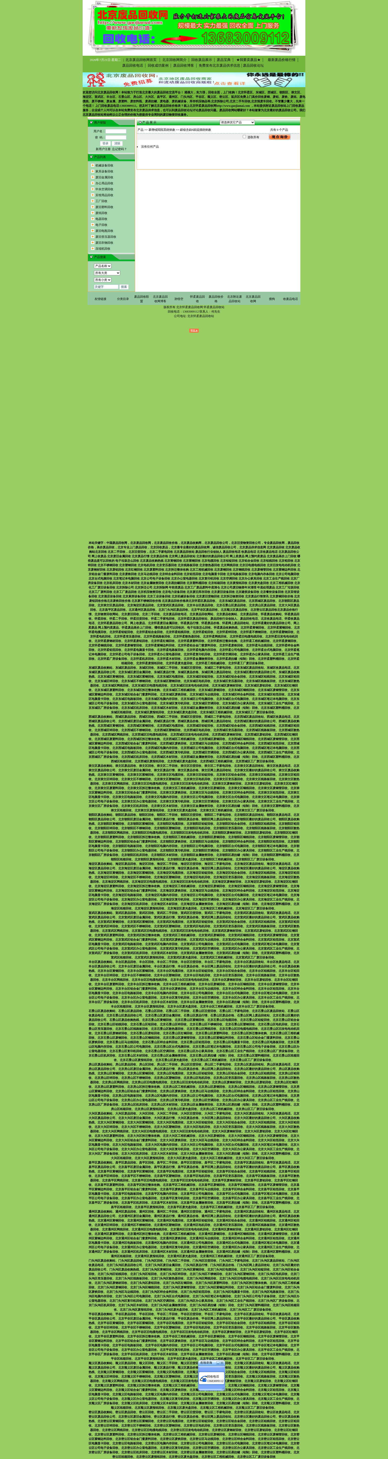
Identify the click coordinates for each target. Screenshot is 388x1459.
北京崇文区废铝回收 (257, 783)
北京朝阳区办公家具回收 (238, 850)
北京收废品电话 (271, 618)
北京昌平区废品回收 (112, 609)
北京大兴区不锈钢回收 (136, 1127)
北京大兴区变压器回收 (228, 1127)
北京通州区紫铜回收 (140, 1220)
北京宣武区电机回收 (197, 926)
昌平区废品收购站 (100, 1162)
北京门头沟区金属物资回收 (169, 1305)
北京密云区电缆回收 (170, 1421)
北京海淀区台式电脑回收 (232, 895)
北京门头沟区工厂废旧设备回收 (250, 1309)
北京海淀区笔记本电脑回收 (270, 895)
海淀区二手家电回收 (217, 864)
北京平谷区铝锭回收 (200, 1323)
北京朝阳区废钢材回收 (227, 832)
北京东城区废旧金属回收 (134, 672)
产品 (141, 130)
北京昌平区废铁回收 (173, 1189)
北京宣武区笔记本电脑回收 (270, 944)
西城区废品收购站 (100, 716)
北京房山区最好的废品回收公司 (255, 1069)
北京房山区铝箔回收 (271, 1091)
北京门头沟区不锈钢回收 (206, 1274)
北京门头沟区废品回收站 (268, 1260)
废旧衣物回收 (104, 242)
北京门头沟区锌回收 (173, 1274)
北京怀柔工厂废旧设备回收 (246, 663)
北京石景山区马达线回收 (122, 1042)
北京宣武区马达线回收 (204, 939)
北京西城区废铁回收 (173, 743)
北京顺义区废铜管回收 (273, 1385)
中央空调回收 (104, 189)
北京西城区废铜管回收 (273, 739)
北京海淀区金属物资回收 (197, 904)
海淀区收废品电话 (279, 864)
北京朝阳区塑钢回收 (167, 828)
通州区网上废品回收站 (216, 1216)
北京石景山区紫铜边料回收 (216, 1037)
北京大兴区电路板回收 (127, 1144)
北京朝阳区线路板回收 (261, 828)
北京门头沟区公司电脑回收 (133, 1296)
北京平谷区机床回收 (134, 1354)
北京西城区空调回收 (206, 752)
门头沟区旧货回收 (204, 1260)
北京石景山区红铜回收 (178, 1033)
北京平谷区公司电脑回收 (197, 1345)
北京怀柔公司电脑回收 (234, 650)
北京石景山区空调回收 (160, 1051)
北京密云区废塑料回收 (109, 1434)
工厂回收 (101, 201)
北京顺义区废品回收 (234, 609)
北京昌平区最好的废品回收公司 (255, 1167)
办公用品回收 (104, 183)
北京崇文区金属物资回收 (197, 806)
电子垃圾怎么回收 (199, 627)
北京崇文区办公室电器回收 (139, 801)
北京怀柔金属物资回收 (198, 659)
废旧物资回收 (172, 114)
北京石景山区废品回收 (231, 605)
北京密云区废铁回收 (173, 1439)
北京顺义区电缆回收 (170, 1372)
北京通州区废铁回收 (173, 1238)
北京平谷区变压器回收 (228, 1327)
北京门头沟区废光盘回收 (171, 1309)
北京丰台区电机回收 (197, 975)
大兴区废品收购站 (100, 1113)
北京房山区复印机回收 (175, 1100)
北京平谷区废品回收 (204, 609)
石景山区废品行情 (195, 1015)
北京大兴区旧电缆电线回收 (149, 1131)
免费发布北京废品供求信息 (219, 65)
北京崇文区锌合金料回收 (238, 792)
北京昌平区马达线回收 (204, 1189)
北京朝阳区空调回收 (206, 850)
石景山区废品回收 (130, 1011)
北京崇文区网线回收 (115, 783)
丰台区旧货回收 (191, 962)
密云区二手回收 (167, 1412)
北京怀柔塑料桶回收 (271, 659)
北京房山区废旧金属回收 (134, 1069)
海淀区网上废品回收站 (216, 868)
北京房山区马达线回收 (204, 1091)
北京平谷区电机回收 (197, 1327)
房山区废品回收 (125, 1064)
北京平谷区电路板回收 (127, 1345)
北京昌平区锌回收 (106, 1176)
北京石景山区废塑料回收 (211, 1033)
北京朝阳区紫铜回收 (140, 823)
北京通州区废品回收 (142, 609)
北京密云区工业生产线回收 (275, 1448)
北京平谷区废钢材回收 (227, 1332)
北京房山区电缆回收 (170, 1073)
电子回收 (101, 225)
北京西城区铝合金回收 (231, 725)
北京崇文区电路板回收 (127, 797)
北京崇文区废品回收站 (249, 766)
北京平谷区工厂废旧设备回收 (255, 1358)
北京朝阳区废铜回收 (211, 837)
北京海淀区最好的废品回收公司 (255, 868)
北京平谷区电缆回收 (170, 1323)
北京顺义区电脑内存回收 (161, 1394)
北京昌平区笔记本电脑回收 (270, 1193)
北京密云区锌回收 (106, 1425)
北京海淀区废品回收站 (249, 864)
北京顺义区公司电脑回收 (197, 1394)
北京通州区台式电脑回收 (232, 1243)
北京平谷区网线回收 (115, 1332)
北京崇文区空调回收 (206, 801)
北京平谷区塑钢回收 (167, 1327)
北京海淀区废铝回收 (257, 881)
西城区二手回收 (167, 716)
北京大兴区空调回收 (206, 1149)
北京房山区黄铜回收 (110, 1073)
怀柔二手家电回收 (163, 618)
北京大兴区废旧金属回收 (134, 1118)
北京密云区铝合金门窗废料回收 (136, 1439)
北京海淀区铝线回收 (262, 873)
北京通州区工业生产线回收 (275, 1247)
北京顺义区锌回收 (106, 1376)
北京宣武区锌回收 (106, 926)
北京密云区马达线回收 (204, 1439)
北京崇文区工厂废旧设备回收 (255, 810)
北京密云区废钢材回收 (227, 1430)
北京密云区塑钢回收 (167, 1425)
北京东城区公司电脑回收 (197, 699)
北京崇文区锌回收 (106, 779)
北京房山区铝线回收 (262, 1073)
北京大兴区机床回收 (134, 1153)
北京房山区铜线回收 (241, 1086)
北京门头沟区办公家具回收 (195, 1300)
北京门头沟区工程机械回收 (209, 1309)
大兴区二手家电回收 (217, 1113)
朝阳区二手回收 (167, 815)
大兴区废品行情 (164, 1118)
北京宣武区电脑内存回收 (161, 944)
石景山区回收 (154, 1011)
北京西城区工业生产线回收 (275, 752)
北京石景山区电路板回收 (268, 1042)
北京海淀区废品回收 (140, 605)
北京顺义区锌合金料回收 (238, 1390)
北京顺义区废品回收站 (249, 1363)
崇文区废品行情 (164, 770)
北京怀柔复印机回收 (197, 654)
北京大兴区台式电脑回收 (232, 1144)
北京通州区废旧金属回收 (134, 1216)
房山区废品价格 (188, 1069)
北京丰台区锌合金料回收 (238, 988)
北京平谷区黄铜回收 (110, 1323)
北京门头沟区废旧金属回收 (163, 1265)
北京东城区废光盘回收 (182, 712)
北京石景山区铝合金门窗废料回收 (259, 1037)
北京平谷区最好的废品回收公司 (255, 1318)
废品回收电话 (132, 65)
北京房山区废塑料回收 (109, 1086)
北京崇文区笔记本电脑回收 (270, 797)
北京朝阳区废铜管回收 (273, 837)
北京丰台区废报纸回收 (149, 1006)
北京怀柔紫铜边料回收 (160, 645)
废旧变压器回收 (106, 237)
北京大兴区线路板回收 (261, 1127)
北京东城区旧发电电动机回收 (189, 685)
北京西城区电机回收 (197, 730)
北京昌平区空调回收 (206, 1198)
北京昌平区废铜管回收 (273, 1185)
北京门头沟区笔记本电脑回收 (212, 1296)
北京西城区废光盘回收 (182, 761)
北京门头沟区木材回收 (133, 1305)
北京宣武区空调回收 (206, 948)
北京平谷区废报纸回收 (149, 1358)
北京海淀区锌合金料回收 (238, 890)
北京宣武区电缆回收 (170, 922)
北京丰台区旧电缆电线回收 (149, 980)
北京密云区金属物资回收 (197, 1452)
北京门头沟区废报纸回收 (136, 1309)
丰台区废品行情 (164, 966)
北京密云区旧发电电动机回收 (189, 1430)
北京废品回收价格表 (167, 105)
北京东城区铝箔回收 (271, 694)
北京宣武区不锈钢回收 (136, 926)
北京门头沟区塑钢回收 (240, 1274)
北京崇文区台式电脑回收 (232, 797)
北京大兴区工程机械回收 (179, 1136)
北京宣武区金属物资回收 (197, 953)
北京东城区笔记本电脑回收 (270, 699)
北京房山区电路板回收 (127, 1095)
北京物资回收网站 (106, 614)
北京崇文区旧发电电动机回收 (189, 783)
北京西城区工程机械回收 (179, 739)
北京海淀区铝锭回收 (200, 873)
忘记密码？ (119, 149)
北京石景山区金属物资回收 (169, 1055)
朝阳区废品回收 (125, 815)
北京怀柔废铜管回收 (128, 645)
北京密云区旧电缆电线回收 (149, 1430)
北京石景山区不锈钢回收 (206, 1024)
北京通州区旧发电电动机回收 (189, 1229)
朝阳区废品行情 (164, 819)
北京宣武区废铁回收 (173, 939)
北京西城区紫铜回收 (140, 725)
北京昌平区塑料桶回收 (276, 1202)
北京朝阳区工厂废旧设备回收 (255, 859)
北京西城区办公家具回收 (238, 752)
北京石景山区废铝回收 (145, 1033)
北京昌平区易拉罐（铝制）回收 (237, 1202)
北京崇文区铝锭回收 (200, 774)
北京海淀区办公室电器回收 (139, 899)
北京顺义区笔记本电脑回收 (270, 1394)
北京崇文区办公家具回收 (238, 801)
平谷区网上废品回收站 (216, 1318)
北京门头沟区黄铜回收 (157, 1269)
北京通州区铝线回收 (262, 1220)
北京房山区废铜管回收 (273, 1086)
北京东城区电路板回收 (127, 699)
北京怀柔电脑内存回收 (201, 650)
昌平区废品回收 (125, 1162)
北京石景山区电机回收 (273, 1024)
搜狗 (272, 299)
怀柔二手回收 (118, 618)
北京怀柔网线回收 (215, 636)
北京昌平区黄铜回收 (110, 1171)
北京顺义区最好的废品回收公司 (255, 1367)
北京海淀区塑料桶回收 (276, 904)
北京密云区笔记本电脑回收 (270, 1443)
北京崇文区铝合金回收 (231, 774)
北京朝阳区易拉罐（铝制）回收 (237, 855)
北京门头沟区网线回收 (201, 1278)
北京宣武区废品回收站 (249, 913)
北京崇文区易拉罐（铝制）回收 (237, 806)
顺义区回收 (146, 1363)
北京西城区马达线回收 (204, 743)
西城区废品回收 (125, 716)
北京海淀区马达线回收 (204, 890)
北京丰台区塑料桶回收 (276, 1002)
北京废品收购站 (226, 614)
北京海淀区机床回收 (134, 904)
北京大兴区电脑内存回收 (161, 1144)
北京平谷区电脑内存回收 (161, 1345)
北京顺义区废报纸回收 (149, 1407)
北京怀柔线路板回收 (157, 636)
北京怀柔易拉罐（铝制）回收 (235, 659)
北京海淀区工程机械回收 (179, 886)
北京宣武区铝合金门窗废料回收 (136, 939)
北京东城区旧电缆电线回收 (149, 685)
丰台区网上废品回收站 (216, 966)
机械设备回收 (104, 165)
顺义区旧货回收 (191, 1363)
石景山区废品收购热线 (124, 1020)
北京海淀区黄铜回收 (110, 873)
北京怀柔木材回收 (169, 659)
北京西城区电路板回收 (127, 748)
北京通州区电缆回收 (170, 1220)
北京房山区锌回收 (106, 1078)
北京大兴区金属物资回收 (197, 1153)
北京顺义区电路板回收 (127, 1394)
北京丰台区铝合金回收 (231, 971)
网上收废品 (137, 623)
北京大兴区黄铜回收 (110, 1122)
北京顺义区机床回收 (134, 1403)
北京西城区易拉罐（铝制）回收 (237, 757)
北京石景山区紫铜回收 (189, 1020)
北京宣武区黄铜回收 (110, 922)
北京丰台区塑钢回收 (167, 975)
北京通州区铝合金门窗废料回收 (136, 1238)
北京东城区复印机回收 (175, 703)
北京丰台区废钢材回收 (227, 980)
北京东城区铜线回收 (241, 690)
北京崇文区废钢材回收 (227, 783)
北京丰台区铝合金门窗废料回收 (136, 988)
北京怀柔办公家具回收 (255, 654)
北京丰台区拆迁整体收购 (143, 984)
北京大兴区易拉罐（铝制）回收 (237, 1153)
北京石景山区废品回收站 (268, 1011)
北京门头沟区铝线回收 (112, 1274)
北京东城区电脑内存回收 (161, 699)
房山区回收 (146, 1064)
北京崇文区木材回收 (164, 806)
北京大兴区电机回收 (197, 1127)
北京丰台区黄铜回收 (110, 971)
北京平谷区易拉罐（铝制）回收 (237, 1354)
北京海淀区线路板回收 (261, 877)
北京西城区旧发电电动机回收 (189, 734)
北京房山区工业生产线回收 (275, 1100)
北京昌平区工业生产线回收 (275, 1198)
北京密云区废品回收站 (249, 1412)
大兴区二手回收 (167, 1113)
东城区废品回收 (125, 667)
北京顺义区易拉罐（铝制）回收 (237, 1403)
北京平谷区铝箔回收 (271, 1341)
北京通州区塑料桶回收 (276, 1251)
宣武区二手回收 (167, 913)
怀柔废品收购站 (271, 614)
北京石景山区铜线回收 (145, 1037)
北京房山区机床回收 (134, 1104)
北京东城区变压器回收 (228, 681)
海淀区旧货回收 (191, 864)
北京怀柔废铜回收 (284, 641)
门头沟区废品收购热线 (124, 1269)
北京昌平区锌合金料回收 (238, 1189)
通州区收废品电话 (279, 1211)
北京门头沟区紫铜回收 (189, 1269)
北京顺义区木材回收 (164, 1403)
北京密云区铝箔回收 (271, 1439)
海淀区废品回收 (125, 864)
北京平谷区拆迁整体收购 (143, 1336)
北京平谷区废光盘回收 (182, 1358)
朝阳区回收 (146, 815)
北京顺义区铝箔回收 (271, 1390)
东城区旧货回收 (191, 667)
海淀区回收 (146, 864)
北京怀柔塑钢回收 (281, 632)
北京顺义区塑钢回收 (167, 1376)
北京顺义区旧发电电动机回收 (189, 1381)
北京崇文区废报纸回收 (149, 810)
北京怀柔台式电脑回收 (267, 650)
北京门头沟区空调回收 (160, 1300)
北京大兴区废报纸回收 (149, 1158)
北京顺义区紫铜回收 (140, 1372)
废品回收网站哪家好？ (234, 110)
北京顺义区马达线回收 (204, 1390)
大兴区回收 (146, 1113)
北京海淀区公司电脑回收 (197, 895)
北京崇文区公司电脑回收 (197, 797)
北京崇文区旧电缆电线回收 (149, 783)
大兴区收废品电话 (279, 1113)
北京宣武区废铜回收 (211, 935)
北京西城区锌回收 (106, 730)
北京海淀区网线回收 (115, 881)
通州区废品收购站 (100, 1211)
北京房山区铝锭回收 (200, 1073)
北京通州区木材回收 (164, 1251)
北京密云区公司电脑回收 (197, 1443)
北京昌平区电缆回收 (170, 1171)
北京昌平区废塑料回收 (109, 1185)
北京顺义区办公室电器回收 (139, 1399)
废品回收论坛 (253, 65)
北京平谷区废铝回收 (257, 1332)
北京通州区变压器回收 (228, 1225)
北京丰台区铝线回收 (262, 971)
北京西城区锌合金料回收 (238, 743)
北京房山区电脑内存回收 (161, 1095)
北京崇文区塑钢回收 (167, 779)
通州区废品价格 (188, 1216)
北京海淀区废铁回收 (173, 890)
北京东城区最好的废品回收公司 (255, 672)
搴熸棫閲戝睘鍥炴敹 (161, 130)
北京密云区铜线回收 (241, 1434)
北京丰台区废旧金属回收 (134, 966)
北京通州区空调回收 (206, 1247)
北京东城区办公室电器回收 (139, 703)
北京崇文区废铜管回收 (273, 788)
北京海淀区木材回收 (164, 904)
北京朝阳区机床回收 (134, 855)
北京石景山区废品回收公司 (124, 1015)
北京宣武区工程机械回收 (179, 935)
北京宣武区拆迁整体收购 (143, 935)
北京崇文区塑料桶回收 (276, 806)
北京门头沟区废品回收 (173, 609)
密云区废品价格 (188, 1416)
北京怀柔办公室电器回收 (164, 654)
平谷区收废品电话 (279, 1314)
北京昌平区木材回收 (164, 1202)
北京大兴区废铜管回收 (273, 1136)
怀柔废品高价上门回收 (136, 627)
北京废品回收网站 (201, 614)
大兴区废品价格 (188, 1118)
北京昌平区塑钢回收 (167, 1176)
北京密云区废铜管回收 (273, 1434)
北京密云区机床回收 (134, 1452)
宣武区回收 (146, 913)
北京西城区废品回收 (262, 601)
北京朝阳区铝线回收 (262, 823)
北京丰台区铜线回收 (241, 984)
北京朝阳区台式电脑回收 (232, 846)
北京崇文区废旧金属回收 (134, 770)
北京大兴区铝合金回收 (231, 1122)
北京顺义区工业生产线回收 (275, 1399)
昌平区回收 (146, 1162)
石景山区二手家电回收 (234, 1011)
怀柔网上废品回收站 (235, 623)
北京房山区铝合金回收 (231, 1073)
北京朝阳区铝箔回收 (271, 841)
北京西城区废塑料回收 (109, 739)
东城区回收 (146, 667)
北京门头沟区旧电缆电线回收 (238, 1278)
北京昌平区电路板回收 (127, 1193)
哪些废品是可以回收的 (169, 627)
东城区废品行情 (164, 672)
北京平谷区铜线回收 (241, 1336)
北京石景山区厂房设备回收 (275, 1051)
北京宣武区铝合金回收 (231, 922)
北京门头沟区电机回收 (273, 1274)
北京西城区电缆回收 (170, 725)
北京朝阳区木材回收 (164, 855)
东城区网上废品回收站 (216, 672)
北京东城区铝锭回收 (200, 676)
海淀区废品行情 (164, 868)
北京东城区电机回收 (197, 681)
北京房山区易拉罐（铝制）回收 (237, 1104)
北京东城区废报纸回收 (149, 712)
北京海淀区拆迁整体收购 (143, 886)
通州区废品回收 (125, 1211)
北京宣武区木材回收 (164, 953)
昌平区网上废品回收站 (216, 1167)
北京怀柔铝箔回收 (109, 650)
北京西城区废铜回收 (211, 739)
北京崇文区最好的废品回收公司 (255, 770)
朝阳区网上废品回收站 (216, 819)
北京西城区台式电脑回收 (232, 748)
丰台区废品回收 (125, 962)
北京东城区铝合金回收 (231, 676)
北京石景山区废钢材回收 (111, 1033)
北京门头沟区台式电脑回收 (172, 1296)
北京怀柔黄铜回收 (252, 627)
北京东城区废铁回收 (173, 694)
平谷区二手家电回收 (217, 1314)
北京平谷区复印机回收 (175, 1350)
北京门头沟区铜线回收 (145, 1287)
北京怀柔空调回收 (225, 654)
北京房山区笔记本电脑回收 (270, 1095)
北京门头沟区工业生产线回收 (235, 1300)
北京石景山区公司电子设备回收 (255, 1046)
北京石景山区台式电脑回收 (172, 1046)
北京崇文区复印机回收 (175, 801)
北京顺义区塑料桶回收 (276, 1403)
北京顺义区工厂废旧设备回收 (255, 1407)
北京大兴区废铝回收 (257, 1131)
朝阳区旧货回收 (191, 815)
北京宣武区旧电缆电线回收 (149, 930)
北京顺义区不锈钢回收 (136, 1376)
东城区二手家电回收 (217, 667)
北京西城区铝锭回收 (200, 725)
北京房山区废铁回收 (173, 1091)
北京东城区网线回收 (115, 685)
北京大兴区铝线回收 (262, 1122)
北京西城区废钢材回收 (227, 734)
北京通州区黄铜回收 (110, 1220)
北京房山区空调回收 (206, 1100)
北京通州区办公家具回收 (238, 1247)
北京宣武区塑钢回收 (167, 926)
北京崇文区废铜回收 (211, 788)
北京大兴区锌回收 (106, 1127)
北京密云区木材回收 (164, 1452)
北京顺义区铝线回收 (262, 1372)
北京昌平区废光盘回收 (182, 1207)
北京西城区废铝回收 (257, 734)
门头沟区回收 (154, 1260)
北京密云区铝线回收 (262, 1421)
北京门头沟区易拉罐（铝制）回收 (212, 1305)
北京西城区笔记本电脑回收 (270, 748)
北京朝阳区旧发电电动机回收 (189, 832)
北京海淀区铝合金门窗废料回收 (136, 890)
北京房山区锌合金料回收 (238, 1091)
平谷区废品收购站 (100, 1314)
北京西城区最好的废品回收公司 (255, 721)
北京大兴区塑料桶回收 (276, 1153)
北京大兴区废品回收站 (249, 1113)
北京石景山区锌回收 (173, 1024)
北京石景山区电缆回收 (222, 1020)
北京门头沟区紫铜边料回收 (216, 1287)
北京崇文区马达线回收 (204, 792)
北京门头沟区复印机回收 (125, 1300)
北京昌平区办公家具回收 (238, 1198)
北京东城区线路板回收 (261, 681)
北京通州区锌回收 (106, 1225)
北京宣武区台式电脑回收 (232, 944)
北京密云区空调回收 (206, 1448)
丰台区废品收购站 (100, 962)
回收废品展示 (201, 60)
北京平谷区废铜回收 (211, 1336)
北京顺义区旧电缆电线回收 (149, 1381)
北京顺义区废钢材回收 (227, 1381)
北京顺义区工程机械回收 (179, 1385)
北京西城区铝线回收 (262, 725)
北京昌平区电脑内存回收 (161, 1193)
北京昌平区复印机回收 (175, 1198)
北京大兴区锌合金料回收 (238, 1140)
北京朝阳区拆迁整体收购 (143, 837)
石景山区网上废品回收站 (253, 1015)
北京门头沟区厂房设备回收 (275, 1300)
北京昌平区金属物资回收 (197, 1202)
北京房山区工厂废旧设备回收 (255, 1109)
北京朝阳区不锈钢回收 (136, 828)
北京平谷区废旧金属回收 (134, 1318)
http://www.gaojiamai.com (233, 105)
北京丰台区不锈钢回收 (136, 975)
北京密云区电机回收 (197, 1425)
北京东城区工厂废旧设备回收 (255, 712)
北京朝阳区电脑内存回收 (161, 846)
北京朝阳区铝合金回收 (231, 823)
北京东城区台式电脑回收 (232, 699)
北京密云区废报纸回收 (151, 1457)
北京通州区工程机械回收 (179, 1234)
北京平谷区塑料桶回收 (276, 1354)
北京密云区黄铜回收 (110, 1421)
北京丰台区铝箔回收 (271, 988)
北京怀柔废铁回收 (231, 645)
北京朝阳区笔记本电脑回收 (270, 846)
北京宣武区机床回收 (134, 953)
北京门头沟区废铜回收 (112, 1287)
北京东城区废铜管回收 (273, 690)
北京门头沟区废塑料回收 (211, 1283)
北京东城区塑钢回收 (167, 681)
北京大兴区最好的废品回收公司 (255, 1118)
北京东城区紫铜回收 (140, 676)
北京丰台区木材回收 (164, 1002)
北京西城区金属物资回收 (197, 757)
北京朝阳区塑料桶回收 (276, 855)
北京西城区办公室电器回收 (139, 752)
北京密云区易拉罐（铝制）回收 (237, 1452)
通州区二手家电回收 (217, 1211)
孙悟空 (178, 299)
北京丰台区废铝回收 (257, 980)
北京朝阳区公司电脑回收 (197, 846)
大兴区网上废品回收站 (216, 1118)
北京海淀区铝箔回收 (271, 890)
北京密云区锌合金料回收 (238, 1439)
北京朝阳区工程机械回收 (179, 837)
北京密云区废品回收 (263, 609)
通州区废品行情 (164, 1216)
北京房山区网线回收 (115, 1082)
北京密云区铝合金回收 (231, 1421)
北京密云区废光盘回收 (183, 1457)
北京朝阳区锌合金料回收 (238, 841)
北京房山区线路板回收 (261, 1078)
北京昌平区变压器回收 (228, 1176)
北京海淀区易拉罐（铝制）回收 (237, 904)
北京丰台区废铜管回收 (273, 984)
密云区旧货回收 (191, 1412)
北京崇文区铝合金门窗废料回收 (136, 792)
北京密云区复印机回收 (175, 1448)
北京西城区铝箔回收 (271, 743)
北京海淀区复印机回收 (175, 899)
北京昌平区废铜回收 (211, 1185)
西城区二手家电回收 (217, 716)
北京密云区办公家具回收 (238, 1448)
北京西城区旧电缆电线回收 (149, 734)
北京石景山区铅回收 (143, 1024)
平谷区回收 (146, 1314)
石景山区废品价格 (222, 1015)
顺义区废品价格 (188, 1367)
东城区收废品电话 (279, 667)
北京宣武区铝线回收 (262, 922)
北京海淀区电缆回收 (170, 873)
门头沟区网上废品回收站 (253, 1265)
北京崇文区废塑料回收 (109, 788)
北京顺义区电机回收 (197, 1376)
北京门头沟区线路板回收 (131, 1278)
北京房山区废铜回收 (211, 1086)
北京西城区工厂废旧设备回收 (255, 761)
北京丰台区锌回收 (106, 975)
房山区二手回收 (167, 1064)
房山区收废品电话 (279, 1064)
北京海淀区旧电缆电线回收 (149, 881)
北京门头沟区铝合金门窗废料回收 (259, 1287)
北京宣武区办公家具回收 (238, 948)
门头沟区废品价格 (222, 1265)
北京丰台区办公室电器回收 (139, 997)
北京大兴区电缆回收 (170, 1122)
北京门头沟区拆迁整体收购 (249, 1283)
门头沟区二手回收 (178, 1260)
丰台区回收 (146, 962)
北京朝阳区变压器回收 (228, 828)
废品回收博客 (183, 65)
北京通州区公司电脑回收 (197, 1243)
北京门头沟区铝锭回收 (255, 1269)
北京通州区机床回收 (134, 1251)
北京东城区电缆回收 (170, 676)
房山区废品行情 (164, 1069)
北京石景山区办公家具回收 (195, 1051)
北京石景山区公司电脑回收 (133, 1046)
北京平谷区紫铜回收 (140, 1323)
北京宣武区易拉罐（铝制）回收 (237, 953)
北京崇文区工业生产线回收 (275, 801)
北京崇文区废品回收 (110, 605)
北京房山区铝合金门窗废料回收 (136, 1091)
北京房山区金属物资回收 (197, 1104)
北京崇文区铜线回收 (241, 788)
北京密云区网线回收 (115, 1430)
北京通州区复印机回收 (175, 1247)
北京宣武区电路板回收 (127, 944)
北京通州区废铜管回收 (273, 1234)
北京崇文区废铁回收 (173, 792)
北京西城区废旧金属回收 (134, 721)
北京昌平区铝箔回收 (271, 1189)
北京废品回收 (249, 614)
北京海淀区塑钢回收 (167, 877)
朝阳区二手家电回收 (217, 815)
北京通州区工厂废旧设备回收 (255, 1256)
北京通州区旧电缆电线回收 (149, 1229)
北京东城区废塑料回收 (109, 690)
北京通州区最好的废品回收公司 (255, 1216)
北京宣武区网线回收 (115, 930)
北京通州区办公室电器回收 (139, 1247)
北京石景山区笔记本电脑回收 (212, 1046)
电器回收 (101, 219)
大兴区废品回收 (125, 1113)
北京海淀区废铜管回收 (273, 886)
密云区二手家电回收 (217, 1412)
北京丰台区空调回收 (206, 997)
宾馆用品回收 (104, 195)
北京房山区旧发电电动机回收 (189, 1082)
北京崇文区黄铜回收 (110, 774)
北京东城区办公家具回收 (238, 703)
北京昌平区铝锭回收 (200, 1171)
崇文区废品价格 (188, 770)
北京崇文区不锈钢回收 (136, 779)
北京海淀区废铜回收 (211, 886)
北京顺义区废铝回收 (257, 1381)
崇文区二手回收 (167, 766)
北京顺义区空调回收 (206, 1399)
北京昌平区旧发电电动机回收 (189, 1180)
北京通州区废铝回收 (257, 1229)
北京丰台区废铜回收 (211, 984)
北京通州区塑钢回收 (167, 1225)
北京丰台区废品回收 (200, 605)
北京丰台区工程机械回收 (179, 984)
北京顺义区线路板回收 (261, 1376)
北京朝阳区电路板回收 (127, 846)
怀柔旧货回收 (139, 618)
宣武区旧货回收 (191, 913)
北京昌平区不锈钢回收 (136, 1176)
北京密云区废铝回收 (257, 1430)
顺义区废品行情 (164, 1367)
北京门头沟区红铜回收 (178, 1283)
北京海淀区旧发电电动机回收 (189, 881)
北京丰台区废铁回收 (173, 988)
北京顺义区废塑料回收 (109, 1385)
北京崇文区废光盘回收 (182, 810)
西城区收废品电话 (279, 716)
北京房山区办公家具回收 (238, 1100)
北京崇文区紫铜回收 (140, 774)
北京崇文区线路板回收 (261, 779)
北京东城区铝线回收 (262, 676)
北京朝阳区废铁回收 (173, 841)
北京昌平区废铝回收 (257, 1180)
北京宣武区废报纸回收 (149, 957)
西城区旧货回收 (191, 716)
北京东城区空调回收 (206, 703)
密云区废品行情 (164, 1416)
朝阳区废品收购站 (100, 815)
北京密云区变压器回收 (228, 1425)
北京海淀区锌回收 (106, 877)
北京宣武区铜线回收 (241, 935)
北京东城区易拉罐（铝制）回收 (237, 708)
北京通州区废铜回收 (211, 1234)
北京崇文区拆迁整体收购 (143, 788)
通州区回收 (146, 1211)
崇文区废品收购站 (100, 766)
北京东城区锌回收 (106, 681)
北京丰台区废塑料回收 (109, 984)
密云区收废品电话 (279, 1412)
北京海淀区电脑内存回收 (161, 895)
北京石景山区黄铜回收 (157, 1020)
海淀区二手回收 (167, 864)
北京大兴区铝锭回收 (200, 1122)
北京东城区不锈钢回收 (136, 681)
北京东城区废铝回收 (257, 685)
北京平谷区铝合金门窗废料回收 (136, 1341)
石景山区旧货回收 (204, 1011)
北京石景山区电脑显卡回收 (231, 1042)
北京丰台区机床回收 (134, 1002)
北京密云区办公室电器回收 (139, 1448)
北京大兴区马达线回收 (204, 1140)
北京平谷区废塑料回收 (109, 1336)
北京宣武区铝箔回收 (271, 939)
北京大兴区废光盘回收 (182, 1158)
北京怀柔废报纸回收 (149, 663)
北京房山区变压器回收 (228, 1078)
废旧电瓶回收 (104, 231)
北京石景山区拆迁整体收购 (249, 1033)
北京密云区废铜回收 (211, 1434)
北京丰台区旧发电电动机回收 (189, 980)
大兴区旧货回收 (191, 1113)
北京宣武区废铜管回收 (273, 935)
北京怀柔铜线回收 (100, 645)
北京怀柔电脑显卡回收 (139, 650)
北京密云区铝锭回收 (200, 1421)
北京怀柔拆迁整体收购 (222, 641)
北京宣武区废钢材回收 (227, 930)
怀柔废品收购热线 (226, 627)
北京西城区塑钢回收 (167, 730)
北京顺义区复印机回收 (175, 1399)
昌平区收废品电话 (279, 1162)
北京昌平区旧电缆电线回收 (149, 1180)
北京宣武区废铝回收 (257, 930)
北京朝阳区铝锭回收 (200, 823)
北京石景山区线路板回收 (131, 1029)
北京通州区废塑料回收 (109, 1234)
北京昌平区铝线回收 (262, 1171)
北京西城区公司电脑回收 (197, 748)
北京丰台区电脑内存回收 (161, 993)
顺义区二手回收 (167, 1363)
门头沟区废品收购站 (102, 1260)
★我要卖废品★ (248, 60)
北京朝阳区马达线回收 (204, 841)
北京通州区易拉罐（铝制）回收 (237, 1251)
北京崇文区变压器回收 (228, 779)
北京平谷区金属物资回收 (197, 1354)
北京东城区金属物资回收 (197, 708)
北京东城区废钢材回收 (227, 685)
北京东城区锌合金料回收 (238, 694)
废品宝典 (224, 60)
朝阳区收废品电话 (279, 815)
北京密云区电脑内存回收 (161, 1443)
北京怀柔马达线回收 (259, 645)
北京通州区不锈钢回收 (136, 1225)
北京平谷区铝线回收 (262, 1323)
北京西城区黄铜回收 (110, 725)
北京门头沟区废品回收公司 (124, 1265)
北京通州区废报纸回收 (149, 1256)
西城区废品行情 (164, 721)
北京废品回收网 (107, 92)
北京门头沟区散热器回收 (167, 1278)
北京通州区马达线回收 (204, 1238)
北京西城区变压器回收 (228, 730)
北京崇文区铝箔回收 (271, 792)
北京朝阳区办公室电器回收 (139, 850)
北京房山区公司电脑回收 (197, 1095)
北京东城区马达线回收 (204, 694)
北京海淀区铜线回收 (241, 886)
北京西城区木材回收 (164, 757)
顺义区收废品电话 (279, 1363)
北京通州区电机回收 (197, 1225)
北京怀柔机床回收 (142, 659)
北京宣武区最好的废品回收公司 (255, 917)
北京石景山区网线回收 (201, 1029)
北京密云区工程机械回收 (179, 1434)
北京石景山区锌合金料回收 (160, 1042)
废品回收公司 (287, 110)
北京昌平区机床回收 (134, 1202)
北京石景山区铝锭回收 (255, 1020)
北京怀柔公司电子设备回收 (127, 654)
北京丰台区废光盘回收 (182, 1006)
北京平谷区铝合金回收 (231, 1323)
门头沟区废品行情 (195, 1265)
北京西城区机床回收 (134, 757)
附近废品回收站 (276, 105)
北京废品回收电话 (175, 614)
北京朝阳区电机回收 (197, 828)
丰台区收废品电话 (279, 962)
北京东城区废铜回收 (211, 690)
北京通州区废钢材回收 (227, 1229)
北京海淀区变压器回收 (228, 877)
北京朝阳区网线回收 (115, 832)
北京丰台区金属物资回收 (197, 1002)
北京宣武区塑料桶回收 (276, 953)
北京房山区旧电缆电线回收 (149, 1082)
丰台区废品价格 (188, 966)
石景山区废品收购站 (102, 1011)
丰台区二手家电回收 (217, 962)
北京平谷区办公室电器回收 (139, 1350)
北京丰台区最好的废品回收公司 (255, 966)
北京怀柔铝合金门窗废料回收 (197, 645)
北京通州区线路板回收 (261, 1225)
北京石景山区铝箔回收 (195, 1042)
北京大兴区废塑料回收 (109, 1136)
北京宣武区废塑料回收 (109, 935)
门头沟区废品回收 (130, 1260)
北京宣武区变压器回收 (228, 926)
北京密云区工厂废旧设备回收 (256, 1457)
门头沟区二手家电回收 (234, 1260)
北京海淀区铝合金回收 (231, 873)
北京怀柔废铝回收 (136, 641)
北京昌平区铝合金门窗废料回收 (136, 1189)
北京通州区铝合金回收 (231, 1220)
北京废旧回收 (130, 614)
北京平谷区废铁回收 (173, 1341)
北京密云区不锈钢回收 (136, 1425)
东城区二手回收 (167, 667)
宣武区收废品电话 (279, 913)
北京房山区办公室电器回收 (139, 1100)
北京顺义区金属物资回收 (197, 1403)
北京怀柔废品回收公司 (112, 623)
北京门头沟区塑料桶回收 (253, 1305)
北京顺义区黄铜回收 (110, 1372)
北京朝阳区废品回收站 (249, 815)
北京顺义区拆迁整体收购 (143, 1385)
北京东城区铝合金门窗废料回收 (136, 694)
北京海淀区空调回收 (206, 899)
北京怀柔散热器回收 (186, 636)
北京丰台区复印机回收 (175, 997)
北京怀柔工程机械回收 (255, 641)
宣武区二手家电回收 (217, 913)
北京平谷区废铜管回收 (273, 1336)
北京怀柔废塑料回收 (191, 641)
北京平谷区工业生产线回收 (275, 1350)
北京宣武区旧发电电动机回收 (189, 930)
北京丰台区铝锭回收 (200, 971)
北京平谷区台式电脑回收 (232, 1345)
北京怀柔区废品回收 (202, 601)
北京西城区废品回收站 (249, 716)
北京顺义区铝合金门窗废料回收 (136, 1390)
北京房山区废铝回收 (257, 1082)
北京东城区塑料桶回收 (276, 708)
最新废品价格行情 (280, 60)
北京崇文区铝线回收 (262, 774)
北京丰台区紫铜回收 (140, 971)
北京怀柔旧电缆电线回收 (246, 636)
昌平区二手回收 (167, 1162)
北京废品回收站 (93, 114)
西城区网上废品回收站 (216, 721)
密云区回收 (146, 1412)
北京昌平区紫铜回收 (140, 1171)
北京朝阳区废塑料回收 (109, 837)
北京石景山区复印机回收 (125, 1051)
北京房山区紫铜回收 (140, 1073)
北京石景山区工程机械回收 (209, 1060)
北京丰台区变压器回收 (228, 975)
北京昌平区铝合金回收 (231, 1171)
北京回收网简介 (174, 60)
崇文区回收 (146, 766)
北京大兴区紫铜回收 (140, 1122)
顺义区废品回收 (125, 1363)
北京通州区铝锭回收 (200, 1220)
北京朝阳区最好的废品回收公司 (255, 819)
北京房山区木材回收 (164, 1104)
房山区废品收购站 (100, 1064)
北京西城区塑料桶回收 (276, 757)
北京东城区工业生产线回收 (275, 703)
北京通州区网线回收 (115, 1229)
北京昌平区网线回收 (115, 1180)
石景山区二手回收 (178, 1011)
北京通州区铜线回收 (241, 1234)
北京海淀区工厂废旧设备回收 (255, 908)
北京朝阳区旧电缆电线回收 (149, 832)
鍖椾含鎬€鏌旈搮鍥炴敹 (195, 130)
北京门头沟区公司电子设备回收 (255, 1296)
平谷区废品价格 (188, 1318)
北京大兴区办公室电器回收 (139, 1149)
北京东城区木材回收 (164, 708)
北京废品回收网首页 (141, 60)
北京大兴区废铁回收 (173, 1140)
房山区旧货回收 (191, 1064)
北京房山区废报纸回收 (149, 1109)
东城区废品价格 (188, 672)
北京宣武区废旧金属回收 (134, 917)
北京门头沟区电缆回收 (222, 1269)
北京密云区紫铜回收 (140, 1421)
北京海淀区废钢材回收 (227, 881)
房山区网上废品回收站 (216, 1069)
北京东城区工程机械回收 (179, 690)
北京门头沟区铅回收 (143, 1274)
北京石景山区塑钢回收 (240, 1024)
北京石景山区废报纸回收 (136, 1060)
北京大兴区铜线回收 (241, 1136)
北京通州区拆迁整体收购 (143, 1234)
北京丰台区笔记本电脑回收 (270, 993)
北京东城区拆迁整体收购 (143, 690)
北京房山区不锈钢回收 (136, 1078)
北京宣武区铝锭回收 (200, 922)
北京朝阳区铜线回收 (241, 837)
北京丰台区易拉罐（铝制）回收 (237, 1002)
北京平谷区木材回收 (164, 1354)
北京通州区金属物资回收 (197, 1251)
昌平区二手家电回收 (217, 1162)
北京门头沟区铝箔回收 (195, 1292)
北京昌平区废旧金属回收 (134, 1167)
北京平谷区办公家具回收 (238, 1350)
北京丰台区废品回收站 (249, 962)
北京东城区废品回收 (232, 601)
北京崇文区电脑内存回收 (161, 797)
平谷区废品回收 (125, 1314)
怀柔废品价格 (210, 623)
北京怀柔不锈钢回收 (253, 632)
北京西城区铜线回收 (241, 739)
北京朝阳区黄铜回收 (110, 823)
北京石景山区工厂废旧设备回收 (250, 1060)
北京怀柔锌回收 (226, 632)
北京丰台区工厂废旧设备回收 (255, 1006)
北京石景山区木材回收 (133, 1055)
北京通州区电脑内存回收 (161, 1243)
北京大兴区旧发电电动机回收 (189, 1131)
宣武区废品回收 (125, 913)
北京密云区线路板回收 (261, 1425)
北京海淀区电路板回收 (127, 895)
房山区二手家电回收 (217, 1064)
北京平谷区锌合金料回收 (238, 1341)
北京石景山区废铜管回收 (179, 1037)
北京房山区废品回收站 (249, 1064)
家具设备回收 (104, 171)
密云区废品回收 (125, 1412)
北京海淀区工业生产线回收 (275, 899)
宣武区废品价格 (188, 917)
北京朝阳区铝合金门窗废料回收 (136, 841)
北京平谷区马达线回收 (204, 1341)
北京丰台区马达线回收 (204, 988)
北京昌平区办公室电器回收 (139, 1198)
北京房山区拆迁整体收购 (143, 1086)
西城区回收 (146, 716)
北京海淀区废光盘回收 (182, 908)
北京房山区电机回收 (197, 1078)
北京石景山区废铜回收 (112, 1037)
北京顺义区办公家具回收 (238, 1399)
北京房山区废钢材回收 (227, 1082)
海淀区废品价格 (188, 868)
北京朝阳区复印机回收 (175, 850)
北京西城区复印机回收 (175, 752)
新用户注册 (103, 149)
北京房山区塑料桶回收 (276, 1104)
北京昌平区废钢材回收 (227, 1180)
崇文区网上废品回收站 (216, 770)
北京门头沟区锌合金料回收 (160, 1292)
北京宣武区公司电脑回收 (197, 944)
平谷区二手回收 (167, 1314)
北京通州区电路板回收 (127, 1243)
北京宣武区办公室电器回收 (139, 948)
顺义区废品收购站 (100, 1363)
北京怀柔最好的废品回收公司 (271, 623)
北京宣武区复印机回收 (175, 948)
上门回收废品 (295, 105)
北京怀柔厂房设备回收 (112, 659)
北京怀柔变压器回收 (127, 636)
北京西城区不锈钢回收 (136, 730)
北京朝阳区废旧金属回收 (134, 819)
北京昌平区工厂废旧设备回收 (255, 1207)
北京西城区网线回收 (115, 734)
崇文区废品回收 (125, 766)
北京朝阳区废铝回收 (257, 832)
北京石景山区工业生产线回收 (235, 1051)
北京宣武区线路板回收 (261, 926)
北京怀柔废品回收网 (203, 105)
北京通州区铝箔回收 (271, 1238)
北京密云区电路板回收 (127, 1443)
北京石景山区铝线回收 (112, 1024)
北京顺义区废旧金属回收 (134, 1367)
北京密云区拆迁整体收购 (143, 1434)
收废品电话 (290, 299)
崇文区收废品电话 (279, 766)
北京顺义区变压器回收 (228, 1376)
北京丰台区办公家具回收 (238, 997)
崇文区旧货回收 (191, 766)
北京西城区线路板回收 (261, 730)
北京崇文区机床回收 (134, 806)
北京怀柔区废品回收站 (192, 618)
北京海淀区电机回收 (197, 877)
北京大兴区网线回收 (115, 1131)
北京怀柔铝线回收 (178, 632)
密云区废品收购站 (100, 1412)
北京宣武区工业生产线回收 (275, 948)
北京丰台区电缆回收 (170, 971)
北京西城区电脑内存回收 (161, 748)
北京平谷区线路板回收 (261, 1327)
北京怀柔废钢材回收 (108, 641)
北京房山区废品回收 (262, 605)
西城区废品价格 (188, 721)
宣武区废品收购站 (100, 913)
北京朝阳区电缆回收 (170, 823)
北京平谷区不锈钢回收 (136, 1327)
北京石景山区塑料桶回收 (253, 1055)
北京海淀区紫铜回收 (140, 873)
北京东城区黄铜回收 (110, 676)
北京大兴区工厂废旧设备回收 (255, 1158)
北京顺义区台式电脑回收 (232, 1394)
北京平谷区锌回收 (106, 1327)
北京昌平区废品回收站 (249, 1162)
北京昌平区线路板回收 (261, 1176)
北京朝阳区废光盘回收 (182, 859)
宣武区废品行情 (164, 917)
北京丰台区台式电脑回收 (232, 993)
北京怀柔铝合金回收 (149, 632)
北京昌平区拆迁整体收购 (143, 1185)
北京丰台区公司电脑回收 (197, 993)
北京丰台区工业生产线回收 (275, 997)
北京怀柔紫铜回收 (279, 627)
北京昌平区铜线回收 (241, 1185)
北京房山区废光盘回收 (182, 1109)
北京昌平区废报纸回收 (149, 1207)
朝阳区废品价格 (188, 819)
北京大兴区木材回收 (164, 1153)
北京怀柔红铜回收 (163, 641)
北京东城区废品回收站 (249, 667)
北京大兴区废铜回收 (211, 1136)
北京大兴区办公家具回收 (238, 1149)
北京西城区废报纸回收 (149, 761)
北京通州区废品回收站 (249, 1211)
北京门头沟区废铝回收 (145, 1283)
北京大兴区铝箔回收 (271, 1140)
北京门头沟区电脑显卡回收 (231, 1292)
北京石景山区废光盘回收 (171, 1060)
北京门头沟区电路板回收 (268, 1292)
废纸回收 (101, 213)
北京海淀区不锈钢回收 (136, 877)
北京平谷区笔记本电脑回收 (270, 1345)
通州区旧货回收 (191, 1211)
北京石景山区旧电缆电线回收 (238, 1029)
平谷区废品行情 (164, 1318)
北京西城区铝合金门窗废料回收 (136, 743)
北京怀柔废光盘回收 (179, 663)
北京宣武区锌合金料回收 (238, 939)
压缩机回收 (103, 248)
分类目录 (123, 299)
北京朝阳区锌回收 (106, 828)
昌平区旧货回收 (191, 1162)
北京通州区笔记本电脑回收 (270, 1243)
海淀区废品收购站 (100, 864)
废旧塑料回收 (104, 207)
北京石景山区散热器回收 (167, 1029)
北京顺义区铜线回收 (241, 1385)
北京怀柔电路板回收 (170, 650)
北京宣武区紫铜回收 (140, 922)
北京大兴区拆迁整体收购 (143, 1136)
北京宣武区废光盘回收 (182, 957)
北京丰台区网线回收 (115, 980)
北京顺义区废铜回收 (211, 1385)
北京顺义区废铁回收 (173, 1390)
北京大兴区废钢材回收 (227, 1131)
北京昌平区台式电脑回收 (232, 1193)
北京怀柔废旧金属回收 (163, 623)
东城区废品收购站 (100, 667)
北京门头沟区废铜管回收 (179, 1287)
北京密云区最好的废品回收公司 (255, 1416)
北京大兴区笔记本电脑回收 (270, 1144)
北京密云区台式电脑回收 (232, 1443)
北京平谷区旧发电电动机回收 (189, 1332)
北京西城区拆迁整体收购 (143, 739)
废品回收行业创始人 (223, 618)
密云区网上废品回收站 (216, 1416)
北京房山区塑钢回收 (167, 1078)
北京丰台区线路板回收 (261, 975)
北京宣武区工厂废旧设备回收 (255, 957)
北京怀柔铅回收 (203, 632)
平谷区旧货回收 (191, 1314)
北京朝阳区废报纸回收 (149, 859)
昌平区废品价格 (188, 1167)
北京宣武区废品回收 (170, 605)
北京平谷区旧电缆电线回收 (149, 1332)
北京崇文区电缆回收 (170, 774)
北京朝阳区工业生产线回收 (275, 850)
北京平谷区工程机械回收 (179, 1336)
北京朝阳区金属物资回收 (197, 855)
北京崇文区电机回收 (197, 779)
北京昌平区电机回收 (197, 1176)
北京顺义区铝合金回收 (231, 1372)
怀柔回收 (100, 618)
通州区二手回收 (167, 1211)
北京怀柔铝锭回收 (121, 632)
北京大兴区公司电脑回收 (197, 1144)
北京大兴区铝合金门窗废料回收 (136, 1140)
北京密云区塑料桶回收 (276, 1452)
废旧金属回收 (104, 177)
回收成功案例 (158, 65)
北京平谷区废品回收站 (249, 1314)
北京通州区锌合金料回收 (238, 1238)
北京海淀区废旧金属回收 (134, 868)
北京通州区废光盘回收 (182, 1256)
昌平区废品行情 (164, 1167)
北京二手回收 (151, 614)
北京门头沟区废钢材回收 (111, 1283)
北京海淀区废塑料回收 (109, 886)
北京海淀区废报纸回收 (149, 908)
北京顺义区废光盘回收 (182, 1407)
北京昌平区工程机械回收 (179, 1185)
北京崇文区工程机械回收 (179, 788)
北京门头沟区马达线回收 (122, 1292)
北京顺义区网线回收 (115, 1381)
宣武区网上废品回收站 (216, 917)
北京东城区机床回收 (134, 708)
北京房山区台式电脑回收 (232, 1095)
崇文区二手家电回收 (217, 766)
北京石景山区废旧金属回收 (163, 1015)
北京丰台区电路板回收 (127, 993)
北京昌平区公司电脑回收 (197, 1193)
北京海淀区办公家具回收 (238, 899)
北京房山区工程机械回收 (179, 1086)
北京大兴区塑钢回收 (167, 1127)
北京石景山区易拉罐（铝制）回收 (212, 1055)
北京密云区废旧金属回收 (134, 1416)
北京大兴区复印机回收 (175, 1149)
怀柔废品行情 (189, 623)
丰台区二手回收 (167, 962)
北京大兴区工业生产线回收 (275, 1149)
